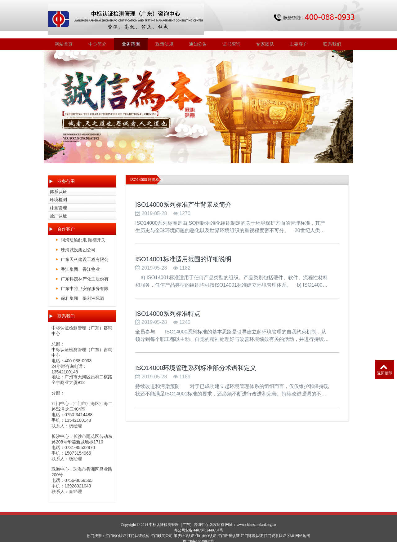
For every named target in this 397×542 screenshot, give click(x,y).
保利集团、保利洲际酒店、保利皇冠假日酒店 (82, 292)
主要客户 (299, 37)
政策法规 (165, 37)
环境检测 (58, 193)
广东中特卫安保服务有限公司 (85, 283)
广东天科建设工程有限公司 (85, 254)
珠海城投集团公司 (78, 242)
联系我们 (332, 37)
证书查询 (232, 37)
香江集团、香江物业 (80, 262)
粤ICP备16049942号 (199, 535)
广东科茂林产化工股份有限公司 (85, 273)
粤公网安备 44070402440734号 (198, 524)
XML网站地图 (298, 529)
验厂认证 (58, 209)
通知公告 (199, 37)
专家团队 (265, 37)
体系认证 (58, 185)
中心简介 (98, 37)
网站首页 (65, 37)
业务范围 (132, 37)
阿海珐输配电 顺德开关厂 (83, 234)
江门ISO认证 (115, 529)
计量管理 (58, 201)
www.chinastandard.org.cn (256, 518)
